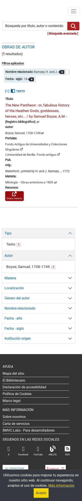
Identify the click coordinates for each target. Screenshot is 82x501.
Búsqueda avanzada (63, 33)
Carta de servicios (16, 424)
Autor (9, 256)
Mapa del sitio (13, 373)
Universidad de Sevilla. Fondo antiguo (33, 154)
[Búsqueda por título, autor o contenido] (35, 26)
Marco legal (11, 401)
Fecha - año (13, 318)
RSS (67, 451)
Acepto (41, 493)
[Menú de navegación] (74, 11)
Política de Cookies (17, 394)
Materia (10, 278)
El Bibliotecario (14, 380)
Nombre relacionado (20, 308)
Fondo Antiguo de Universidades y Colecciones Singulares (36, 147)
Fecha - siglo (14, 328)
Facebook (23, 451)
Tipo (8, 233)
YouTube (38, 451)
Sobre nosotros (14, 417)
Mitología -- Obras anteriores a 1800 (29, 182)
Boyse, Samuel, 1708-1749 (23, 133)
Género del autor (17, 298)
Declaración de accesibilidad (24, 387)
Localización (14, 288)
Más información (61, 485)
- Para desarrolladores (29, 430)
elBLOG (53, 451)
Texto (13, 244)
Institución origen (18, 338)
